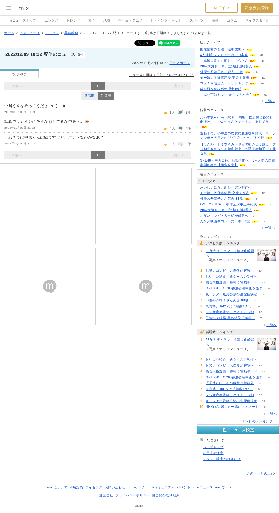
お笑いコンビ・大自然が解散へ (224, 216)
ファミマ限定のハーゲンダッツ (224, 83)
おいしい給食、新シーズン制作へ (226, 187)
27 (270, 204)
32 (263, 282)
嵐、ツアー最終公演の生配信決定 (231, 294)
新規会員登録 (257, 7)
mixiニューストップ (21, 20)
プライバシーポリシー (132, 495)
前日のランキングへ (260, 421)
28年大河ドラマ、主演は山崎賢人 (226, 66)
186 (255, 89)
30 (262, 83)
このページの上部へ (262, 473)
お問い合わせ (115, 487)
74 (257, 187)
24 (259, 306)
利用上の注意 (213, 453)
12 (263, 193)
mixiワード (223, 487)
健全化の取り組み (166, 495)
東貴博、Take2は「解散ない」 (229, 306)
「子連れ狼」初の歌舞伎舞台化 (230, 383)
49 (261, 55)
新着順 (89, 96)
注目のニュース (212, 174)
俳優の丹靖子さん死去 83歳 (221, 72)
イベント (184, 487)
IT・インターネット (166, 20)
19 (263, 294)
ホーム (9, 33)
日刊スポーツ (179, 63)
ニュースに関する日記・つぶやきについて (161, 75)
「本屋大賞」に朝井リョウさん (224, 61)
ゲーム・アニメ (130, 20)
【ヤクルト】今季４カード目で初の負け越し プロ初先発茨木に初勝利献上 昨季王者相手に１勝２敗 (238, 149)
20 (262, 60)
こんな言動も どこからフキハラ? (225, 95)
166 (266, 66)
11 (263, 77)
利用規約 (76, 487)
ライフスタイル (257, 20)
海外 (215, 20)
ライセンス (94, 487)
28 (265, 94)
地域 (106, 20)
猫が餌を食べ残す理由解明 (220, 89)
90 (258, 49)
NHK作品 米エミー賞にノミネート (232, 407)
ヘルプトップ (213, 447)
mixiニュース (30, 33)
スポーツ (196, 20)
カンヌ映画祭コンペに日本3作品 (225, 221)
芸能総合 (71, 33)
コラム (232, 20)
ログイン (221, 7)
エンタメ (51, 20)
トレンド (73, 20)
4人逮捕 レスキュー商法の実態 (224, 55)
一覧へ (270, 101)
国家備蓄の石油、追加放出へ (222, 49)
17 (264, 406)
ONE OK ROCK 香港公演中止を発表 (228, 204)
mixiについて (57, 487)
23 (260, 312)
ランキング (208, 237)
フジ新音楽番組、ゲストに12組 (230, 312)
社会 (91, 20)
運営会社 (106, 495)
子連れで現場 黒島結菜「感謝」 (230, 318)
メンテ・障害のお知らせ (222, 459)
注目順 (106, 96)
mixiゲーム (137, 487)
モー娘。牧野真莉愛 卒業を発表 (224, 78)
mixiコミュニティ (161, 487)
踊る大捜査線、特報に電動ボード (231, 282)
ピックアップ (210, 42)
